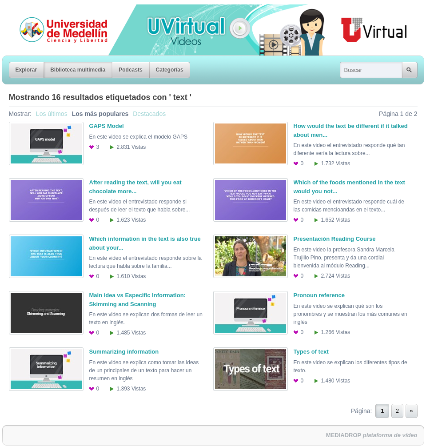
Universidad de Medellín (56, 10)
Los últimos (52, 113)
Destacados (149, 113)
